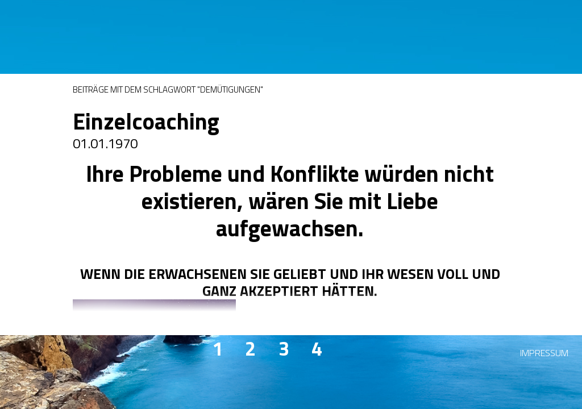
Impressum (544, 353)
